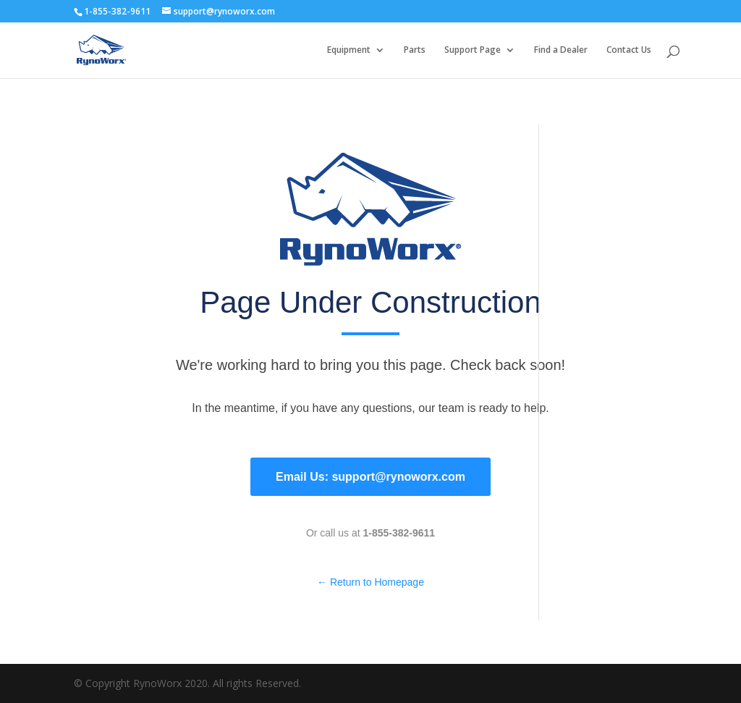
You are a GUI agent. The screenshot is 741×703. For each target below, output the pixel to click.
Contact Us (628, 51)
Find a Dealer (561, 51)
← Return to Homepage (370, 582)
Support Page (472, 51)
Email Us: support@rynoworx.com (370, 477)
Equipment (348, 51)
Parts (414, 51)
